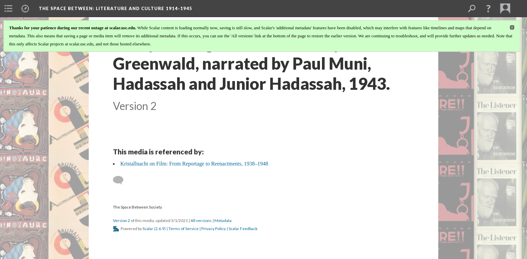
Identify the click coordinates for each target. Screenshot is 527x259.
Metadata (223, 220)
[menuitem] (8, 8)
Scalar (148, 228)
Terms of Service (183, 228)
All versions (201, 220)
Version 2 (121, 220)
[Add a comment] (121, 180)
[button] (488, 8)
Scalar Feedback (243, 228)
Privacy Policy (213, 228)
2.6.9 (159, 228)
